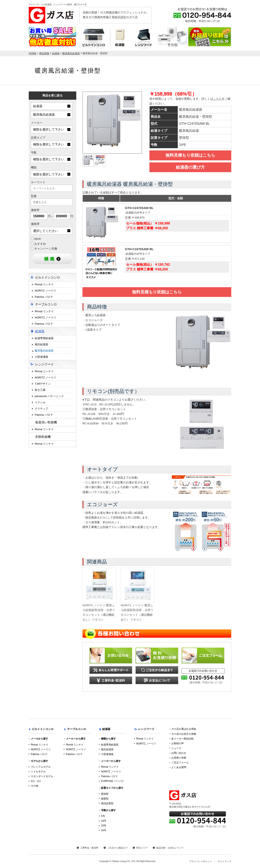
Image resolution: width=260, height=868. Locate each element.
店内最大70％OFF (52, 37)
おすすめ (38, 243)
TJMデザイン (43, 383)
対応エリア (142, 847)
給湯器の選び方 (190, 167)
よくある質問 (178, 767)
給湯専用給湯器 (44, 338)
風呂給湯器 (41, 344)
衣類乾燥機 (43, 436)
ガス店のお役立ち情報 (183, 733)
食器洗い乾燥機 (46, 422)
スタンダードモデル (42, 776)
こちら (217, 98)
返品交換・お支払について (170, 847)
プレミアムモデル (41, 766)
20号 (103, 825)
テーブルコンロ (172, 39)
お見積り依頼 (178, 757)
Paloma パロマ (44, 296)
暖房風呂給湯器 (44, 350)
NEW (36, 238)
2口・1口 (36, 781)
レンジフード (143, 39)
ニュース (176, 748)
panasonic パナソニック (49, 396)
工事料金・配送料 (89, 847)
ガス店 (52, 15)
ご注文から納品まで (117, 847)
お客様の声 (177, 743)
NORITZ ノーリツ (45, 290)
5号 (103, 816)
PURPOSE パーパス (112, 781)
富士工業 (40, 389)
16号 (103, 820)
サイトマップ (224, 861)
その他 (34, 785)
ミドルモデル (38, 771)
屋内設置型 (107, 803)
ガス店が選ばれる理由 (183, 729)
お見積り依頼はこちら (209, 37)
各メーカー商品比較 (182, 738)
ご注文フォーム (180, 762)
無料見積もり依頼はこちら (190, 155)
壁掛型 (105, 793)
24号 (103, 830)
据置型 (105, 798)
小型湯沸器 (41, 356)
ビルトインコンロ (93, 39)
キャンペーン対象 (44, 248)
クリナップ (41, 408)
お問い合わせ (178, 753)
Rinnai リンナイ (44, 284)
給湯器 (119, 39)
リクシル (40, 402)
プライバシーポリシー (200, 861)
